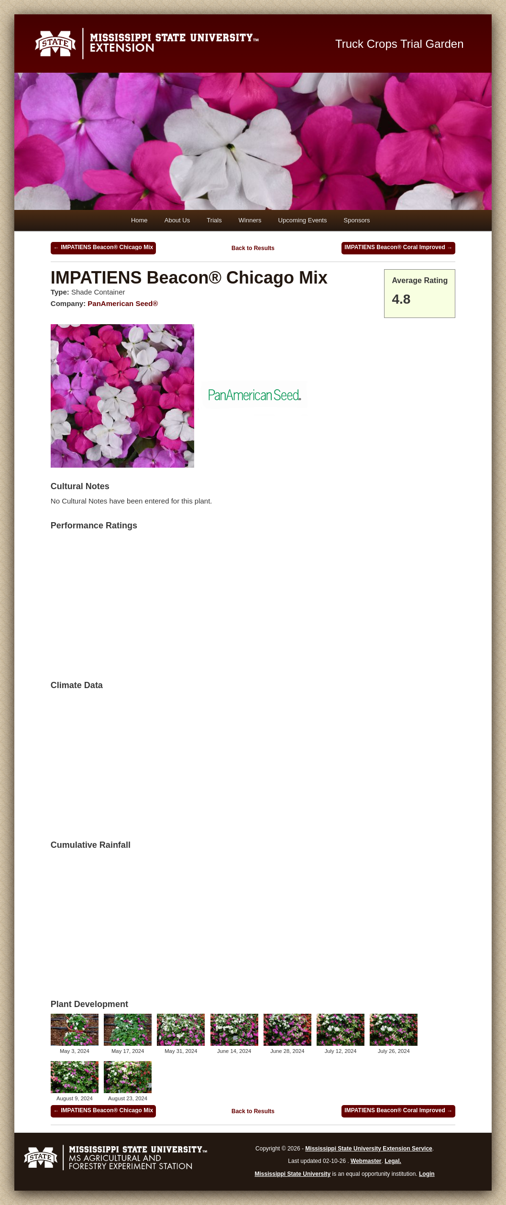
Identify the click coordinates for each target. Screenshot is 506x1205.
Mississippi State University (293, 1174)
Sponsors (357, 220)
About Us (177, 220)
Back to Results (253, 248)
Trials (214, 220)
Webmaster (366, 1161)
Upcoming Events (302, 220)
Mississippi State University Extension (174, 43)
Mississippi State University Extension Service (368, 1148)
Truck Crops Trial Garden (399, 43)
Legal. (393, 1161)
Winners (250, 220)
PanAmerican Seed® (123, 303)
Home (139, 220)
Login (427, 1174)
